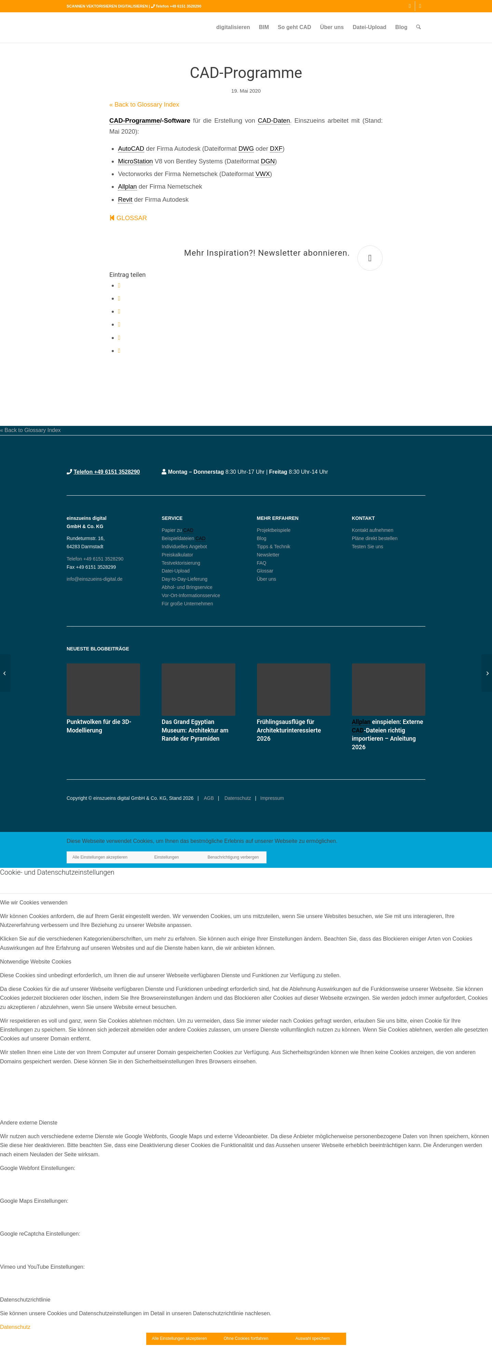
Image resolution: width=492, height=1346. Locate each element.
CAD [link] (188, 530)
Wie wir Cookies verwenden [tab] (33, 902)
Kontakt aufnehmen (372, 530)
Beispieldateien (178, 538)
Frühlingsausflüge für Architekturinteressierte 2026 (289, 730)
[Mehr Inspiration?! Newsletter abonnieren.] (370, 258)
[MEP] (5, 673)
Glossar (265, 571)
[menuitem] (233, 27)
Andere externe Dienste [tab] (28, 1123)
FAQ (261, 563)
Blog (261, 538)
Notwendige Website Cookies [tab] (35, 962)
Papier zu (172, 530)
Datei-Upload (176, 571)
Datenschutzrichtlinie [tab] (25, 1300)
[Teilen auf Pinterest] (119, 324)
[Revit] (486, 673)
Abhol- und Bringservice (187, 587)
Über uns (266, 579)
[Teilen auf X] (119, 298)
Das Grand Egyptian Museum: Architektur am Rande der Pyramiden (195, 730)
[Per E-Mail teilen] (119, 350)
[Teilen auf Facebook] (119, 285)
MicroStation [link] (135, 161)
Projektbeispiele (274, 530)
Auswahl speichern (313, 1338)
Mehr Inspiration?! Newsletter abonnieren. (267, 253)
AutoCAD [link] (131, 148)
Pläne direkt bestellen (375, 538)
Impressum (272, 798)
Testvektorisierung (181, 563)
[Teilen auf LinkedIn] (119, 337)
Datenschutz (237, 798)
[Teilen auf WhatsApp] (119, 311)
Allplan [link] (127, 186)
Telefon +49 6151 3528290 (178, 6)
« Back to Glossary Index (144, 104)
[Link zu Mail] (420, 6)
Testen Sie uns (367, 546)
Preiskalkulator (177, 554)
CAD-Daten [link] (274, 120)
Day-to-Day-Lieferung (184, 579)
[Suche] (419, 27)
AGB (208, 798)
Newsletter (268, 554)
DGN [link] (268, 161)
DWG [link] (246, 148)
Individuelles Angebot (184, 546)
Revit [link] (125, 199)
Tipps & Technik (273, 546)
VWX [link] (263, 173)
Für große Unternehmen (187, 603)
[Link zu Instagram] (410, 6)
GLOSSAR (128, 217)
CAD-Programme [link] (134, 120)
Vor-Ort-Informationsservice (191, 595)
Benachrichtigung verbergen (233, 857)
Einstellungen (166, 857)
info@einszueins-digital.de (95, 579)
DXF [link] (276, 148)
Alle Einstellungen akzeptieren (99, 857)
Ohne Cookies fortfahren (246, 1338)
